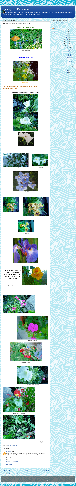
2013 (67, 39)
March (68, 64)
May (68, 45)
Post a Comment (9, 464)
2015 (67, 35)
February (69, 66)
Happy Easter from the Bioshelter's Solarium (70, 59)
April (68, 47)
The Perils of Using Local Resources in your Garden (70, 52)
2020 (67, 29)
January (69, 68)
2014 (67, 37)
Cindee (55, 28)
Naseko (37, 480)
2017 (67, 33)
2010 (67, 70)
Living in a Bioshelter (17, 9)
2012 (67, 41)
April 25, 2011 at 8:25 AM (12, 461)
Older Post (45, 470)
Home (26, 470)
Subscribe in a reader (58, 22)
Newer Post (7, 470)
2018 (67, 31)
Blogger (47, 480)
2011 (67, 43)
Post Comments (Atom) (14, 473)
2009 (67, 72)
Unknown (8, 451)
